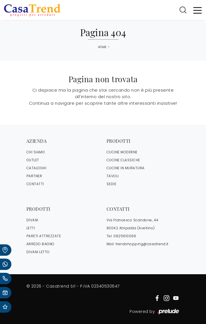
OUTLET (32, 160)
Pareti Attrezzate (43, 236)
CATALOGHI (36, 168)
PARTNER (34, 176)
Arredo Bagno (40, 244)
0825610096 (124, 236)
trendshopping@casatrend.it (142, 244)
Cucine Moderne (122, 152)
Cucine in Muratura (126, 168)
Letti (30, 228)
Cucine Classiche (123, 160)
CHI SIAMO (35, 152)
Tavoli (113, 176)
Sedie (111, 183)
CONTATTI (35, 183)
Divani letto (38, 251)
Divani (32, 220)
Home (102, 47)
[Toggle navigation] (197, 10)
